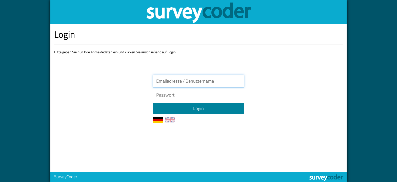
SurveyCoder (65, 176)
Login (198, 108)
